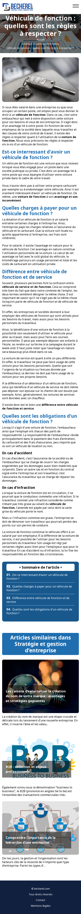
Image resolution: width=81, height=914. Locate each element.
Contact (40, 900)
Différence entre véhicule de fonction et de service (37, 600)
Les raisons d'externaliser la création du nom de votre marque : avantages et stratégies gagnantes (36, 696)
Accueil (41, 39)
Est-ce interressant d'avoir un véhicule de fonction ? (37, 577)
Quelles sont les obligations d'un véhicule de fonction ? (39, 611)
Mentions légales (40, 905)
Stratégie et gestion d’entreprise (40, 43)
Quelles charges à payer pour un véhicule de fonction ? (39, 588)
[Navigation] (76, 6)
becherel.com (42, 888)
